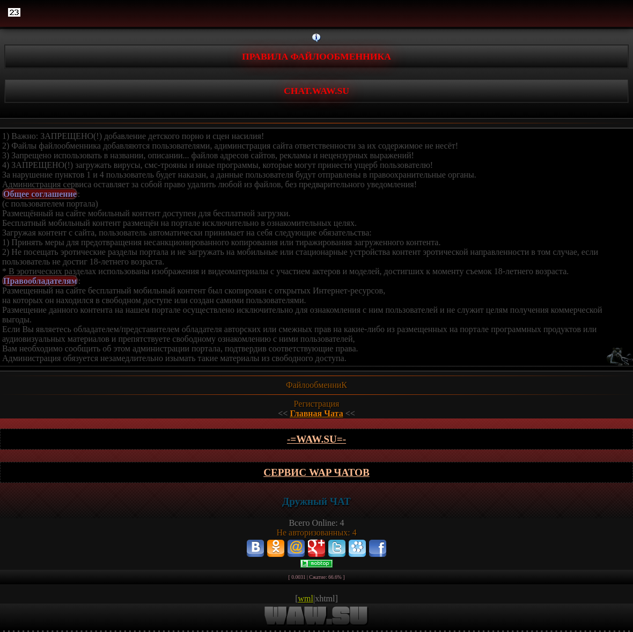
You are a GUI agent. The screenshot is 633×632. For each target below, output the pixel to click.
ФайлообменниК (316, 385)
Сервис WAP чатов (316, 472)
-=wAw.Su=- (316, 439)
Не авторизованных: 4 (316, 532)
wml (305, 598)
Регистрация (317, 403)
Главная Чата (316, 413)
